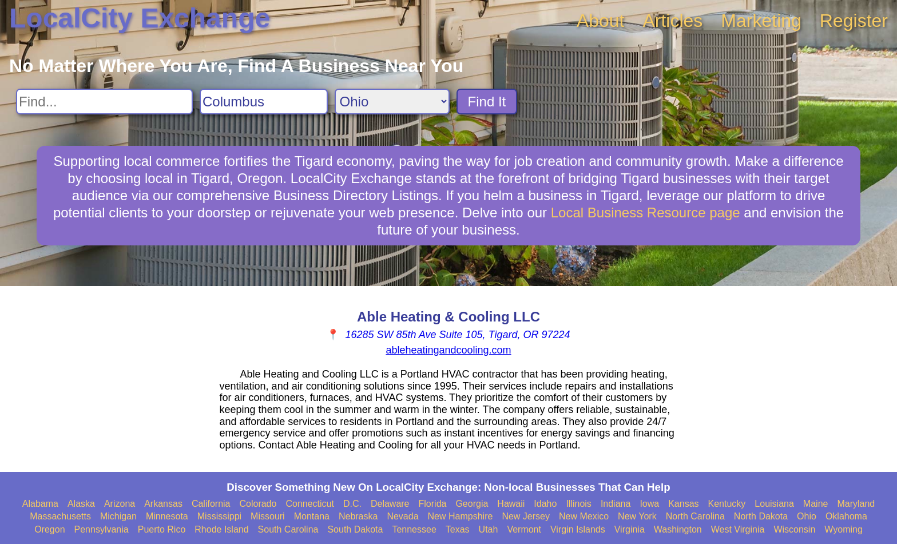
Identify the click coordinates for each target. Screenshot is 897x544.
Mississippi (219, 516)
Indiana (616, 504)
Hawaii (511, 504)
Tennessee (414, 529)
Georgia (471, 504)
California (211, 504)
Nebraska (358, 516)
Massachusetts (60, 516)
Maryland (856, 504)
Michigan (118, 516)
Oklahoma (846, 516)
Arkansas (163, 504)
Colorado (257, 504)
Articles (672, 20)
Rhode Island (221, 529)
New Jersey (526, 516)
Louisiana (774, 504)
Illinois (578, 504)
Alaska (81, 504)
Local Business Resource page (645, 212)
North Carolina (695, 516)
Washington (678, 529)
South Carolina (288, 529)
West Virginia (738, 529)
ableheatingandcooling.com (448, 350)
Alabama (40, 504)
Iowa (649, 504)
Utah (488, 529)
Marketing (761, 20)
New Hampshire (460, 516)
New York (637, 516)
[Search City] (264, 101)
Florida (433, 504)
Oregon (49, 529)
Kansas (683, 504)
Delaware (390, 504)
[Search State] (392, 101)
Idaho (545, 504)
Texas (458, 529)
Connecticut (309, 504)
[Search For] (104, 101)
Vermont (524, 529)
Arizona (119, 504)
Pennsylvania (101, 529)
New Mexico (584, 516)
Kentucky (727, 504)
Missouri (268, 516)
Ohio (806, 516)
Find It (487, 101)
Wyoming (843, 529)
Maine (815, 504)
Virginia (629, 529)
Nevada (402, 516)
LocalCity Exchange (139, 18)
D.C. (352, 504)
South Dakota (355, 529)
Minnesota (167, 516)
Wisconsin (794, 529)
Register (854, 20)
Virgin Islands (577, 529)
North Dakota (761, 516)
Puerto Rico (162, 529)
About (601, 20)
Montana (312, 516)
